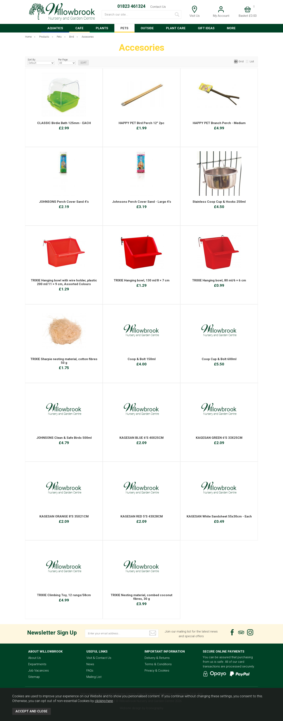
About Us (34, 658)
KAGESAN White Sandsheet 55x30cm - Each (219, 516)
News (90, 664)
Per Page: (67, 61)
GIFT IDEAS (206, 28)
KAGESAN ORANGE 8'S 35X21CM (64, 516)
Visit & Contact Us (98, 658)
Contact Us (158, 7)
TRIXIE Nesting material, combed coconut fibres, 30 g (141, 597)
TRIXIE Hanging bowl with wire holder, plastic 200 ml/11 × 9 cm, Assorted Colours (64, 282)
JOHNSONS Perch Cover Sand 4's (64, 202)
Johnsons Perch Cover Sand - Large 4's (141, 202)
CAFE (79, 28)
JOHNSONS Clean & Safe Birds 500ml (64, 438)
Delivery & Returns (157, 658)
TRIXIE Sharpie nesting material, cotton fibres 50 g (63, 361)
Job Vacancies (38, 670)
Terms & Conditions (158, 664)
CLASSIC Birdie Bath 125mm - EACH (64, 123)
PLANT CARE (176, 28)
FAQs (89, 670)
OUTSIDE (147, 28)
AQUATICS (55, 28)
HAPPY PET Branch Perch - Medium (219, 123)
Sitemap (34, 677)
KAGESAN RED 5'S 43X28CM (141, 516)
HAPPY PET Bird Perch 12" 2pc (141, 123)
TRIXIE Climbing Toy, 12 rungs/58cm (64, 595)
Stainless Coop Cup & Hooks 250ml (219, 202)
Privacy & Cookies (157, 670)
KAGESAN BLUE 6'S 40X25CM (141, 438)
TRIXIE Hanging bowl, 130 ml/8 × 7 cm (141, 280)
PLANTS (102, 28)
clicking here (104, 701)
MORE (231, 28)
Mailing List (93, 677)
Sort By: (41, 61)
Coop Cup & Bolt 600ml (219, 359)
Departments (37, 664)
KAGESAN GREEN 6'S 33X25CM (219, 438)
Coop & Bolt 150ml (142, 359)
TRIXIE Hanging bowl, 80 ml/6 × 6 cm (219, 280)
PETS (124, 28)
